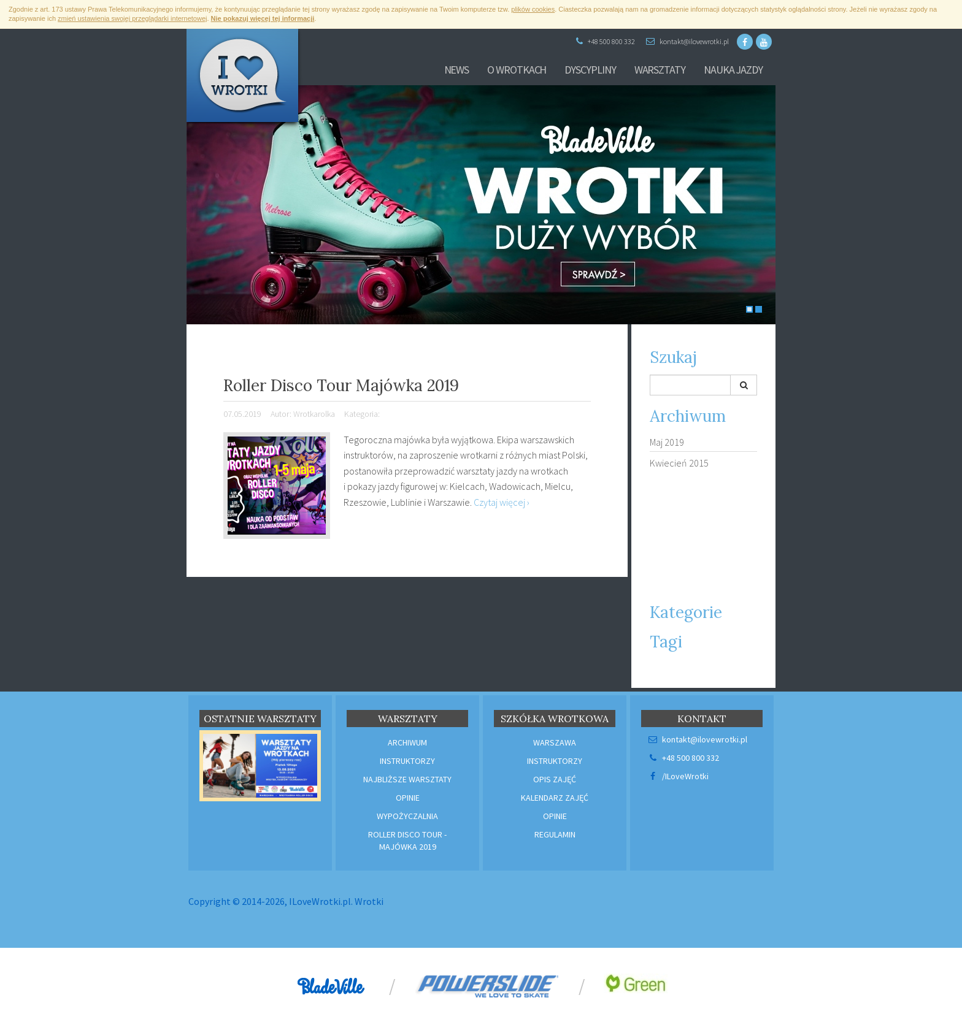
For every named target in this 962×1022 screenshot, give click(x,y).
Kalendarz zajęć (554, 797)
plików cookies (533, 9)
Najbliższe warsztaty (407, 779)
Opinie (408, 797)
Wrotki (369, 901)
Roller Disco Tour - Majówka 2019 (407, 840)
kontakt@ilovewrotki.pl (687, 41)
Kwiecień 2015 (679, 463)
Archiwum (407, 742)
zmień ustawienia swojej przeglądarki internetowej (132, 18)
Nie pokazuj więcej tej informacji (263, 18)
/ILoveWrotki (678, 776)
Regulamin (554, 834)
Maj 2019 (667, 442)
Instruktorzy (407, 760)
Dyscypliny (589, 70)
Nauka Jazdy (733, 70)
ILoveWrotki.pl (320, 901)
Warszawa (554, 742)
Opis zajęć (554, 779)
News (456, 70)
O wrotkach (516, 70)
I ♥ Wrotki (245, 79)
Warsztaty (659, 70)
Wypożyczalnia (407, 816)
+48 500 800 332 (605, 41)
